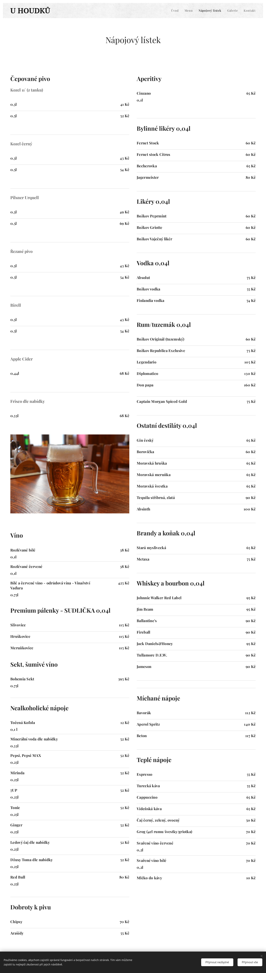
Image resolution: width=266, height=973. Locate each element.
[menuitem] (175, 10)
